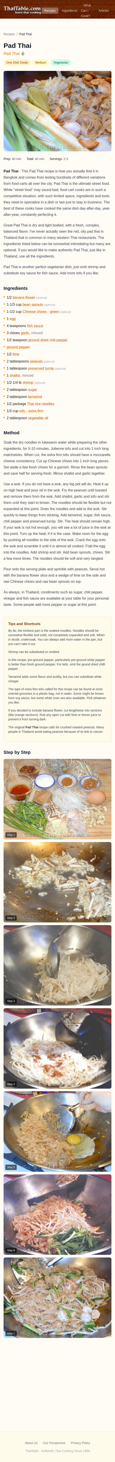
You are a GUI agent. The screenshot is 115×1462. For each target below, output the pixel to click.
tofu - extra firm (31, 411)
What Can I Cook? (86, 11)
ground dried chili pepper (48, 340)
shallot (15, 375)
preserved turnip (41, 368)
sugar (32, 390)
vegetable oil (38, 418)
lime (16, 354)
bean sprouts (33, 304)
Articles (104, 10)
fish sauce (35, 326)
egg (13, 319)
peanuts (36, 361)
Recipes (50, 10)
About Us (31, 1443)
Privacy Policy (80, 1443)
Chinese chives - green (41, 312)
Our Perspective (54, 1443)
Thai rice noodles (40, 404)
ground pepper (18, 347)
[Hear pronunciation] (23, 53)
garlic (25, 333)
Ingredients (69, 10)
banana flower (24, 297)
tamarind (35, 397)
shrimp (28, 382)
